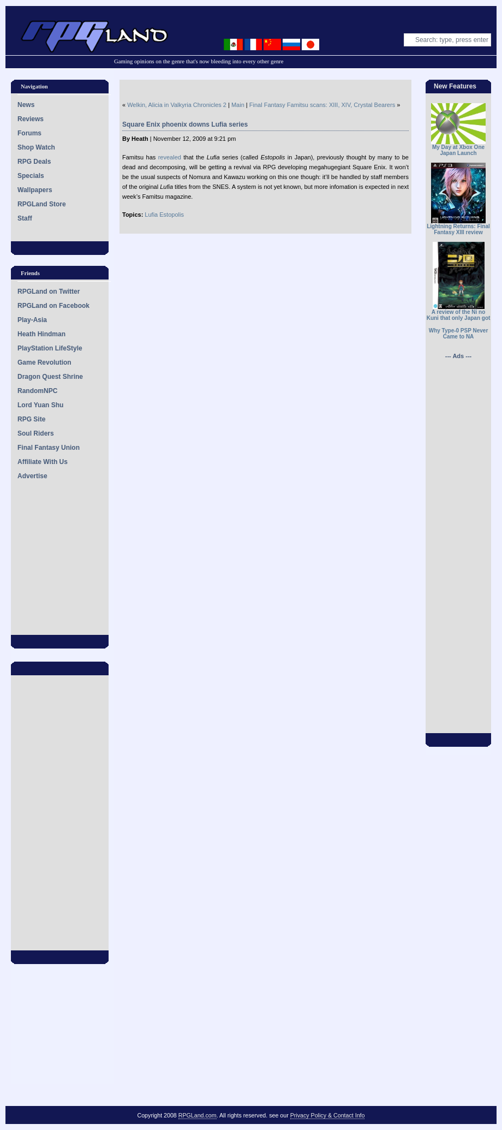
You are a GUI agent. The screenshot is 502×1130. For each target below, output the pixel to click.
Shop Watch (36, 147)
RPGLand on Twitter (48, 291)
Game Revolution (44, 362)
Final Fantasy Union (48, 447)
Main (237, 105)
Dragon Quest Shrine (50, 376)
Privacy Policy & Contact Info (327, 1115)
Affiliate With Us (42, 462)
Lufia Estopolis (164, 214)
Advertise (32, 476)
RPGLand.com (197, 1115)
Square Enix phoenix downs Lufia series (185, 124)
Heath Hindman (41, 334)
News (25, 105)
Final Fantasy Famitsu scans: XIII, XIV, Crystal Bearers (322, 105)
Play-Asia (32, 320)
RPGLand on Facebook (53, 306)
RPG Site (31, 419)
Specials (30, 176)
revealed (168, 157)
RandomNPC (37, 391)
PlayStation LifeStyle (49, 348)
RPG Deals (34, 161)
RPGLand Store (41, 204)
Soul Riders (35, 433)
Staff (24, 218)
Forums (29, 133)
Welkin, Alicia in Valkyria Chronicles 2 (176, 105)
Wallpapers (34, 190)
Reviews (30, 119)
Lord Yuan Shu (40, 405)
